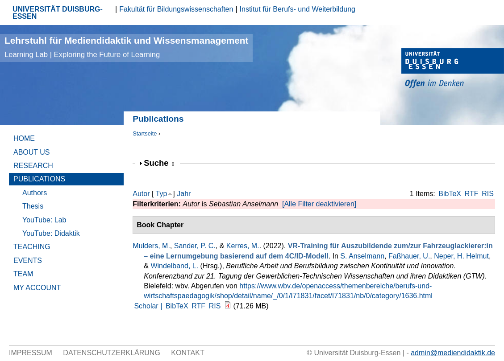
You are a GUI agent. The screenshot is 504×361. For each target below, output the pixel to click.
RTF (472, 193)
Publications (39, 179)
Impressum (30, 353)
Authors (34, 193)
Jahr (184, 193)
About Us (31, 152)
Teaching (31, 246)
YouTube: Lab (44, 220)
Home (24, 138)
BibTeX (449, 193)
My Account (37, 287)
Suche (159, 163)
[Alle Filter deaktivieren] (319, 204)
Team (23, 274)
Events (27, 260)
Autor (141, 193)
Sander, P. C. (195, 246)
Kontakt (187, 353)
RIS (488, 193)
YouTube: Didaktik (51, 233)
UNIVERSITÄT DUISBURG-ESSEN (57, 12)
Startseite (145, 133)
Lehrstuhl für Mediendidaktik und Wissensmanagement (126, 47)
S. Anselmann (362, 256)
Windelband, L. (174, 266)
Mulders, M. (151, 246)
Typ (161, 193)
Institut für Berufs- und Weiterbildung (297, 9)
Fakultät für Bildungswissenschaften (176, 9)
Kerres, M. (242, 246)
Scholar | (149, 306)
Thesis (32, 206)
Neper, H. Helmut (461, 256)
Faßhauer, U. (409, 256)
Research (33, 165)
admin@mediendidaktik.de (453, 353)
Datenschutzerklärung (111, 353)
